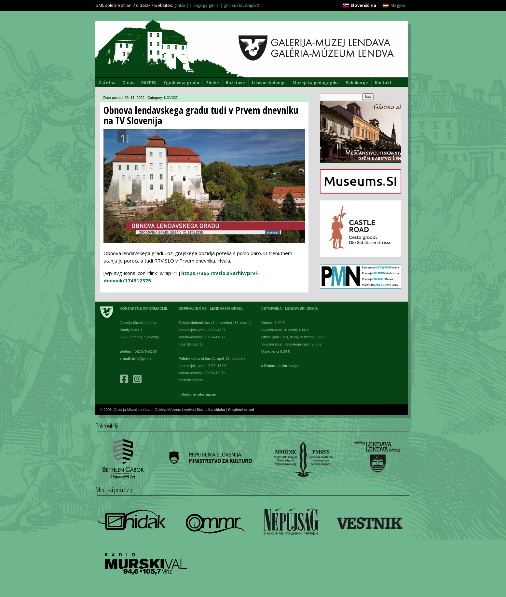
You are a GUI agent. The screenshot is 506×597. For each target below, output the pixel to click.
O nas (128, 82)
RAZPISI (149, 82)
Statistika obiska (211, 410)
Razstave (235, 82)
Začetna (107, 82)
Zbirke (212, 82)
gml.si (179, 5)
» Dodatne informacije (197, 394)
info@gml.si (142, 358)
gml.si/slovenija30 (241, 5)
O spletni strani (241, 410)
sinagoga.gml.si (204, 5)
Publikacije (357, 82)
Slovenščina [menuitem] (363, 5)
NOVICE (171, 98)
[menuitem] (359, 5)
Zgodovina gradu (181, 82)
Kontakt (383, 82)
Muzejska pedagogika (316, 82)
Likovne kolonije (269, 82)
